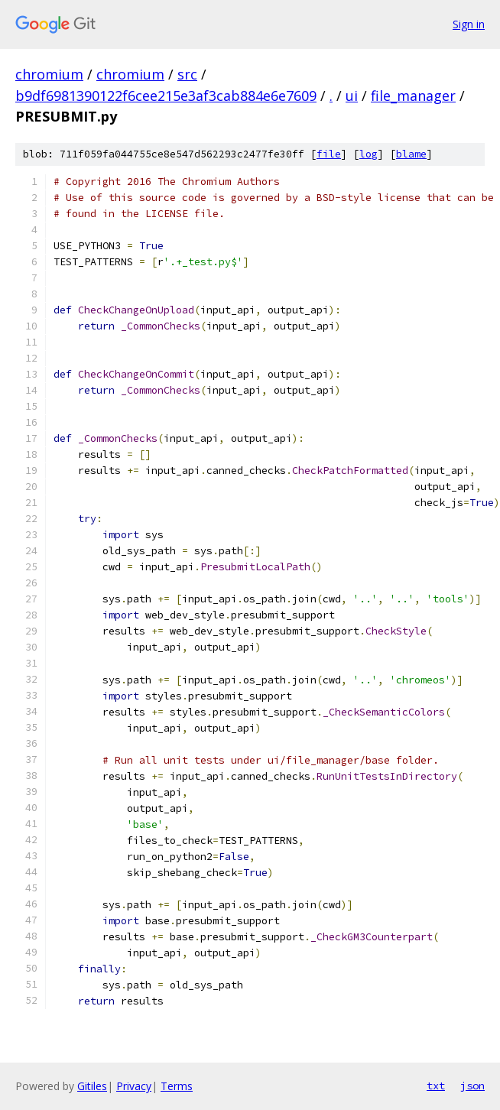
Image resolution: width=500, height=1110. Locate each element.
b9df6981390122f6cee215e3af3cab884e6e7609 (166, 95)
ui (352, 95)
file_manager (413, 95)
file (329, 154)
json (472, 1085)
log (368, 154)
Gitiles (92, 1086)
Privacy (133, 1086)
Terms (177, 1086)
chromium (49, 74)
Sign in (469, 24)
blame (411, 154)
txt (436, 1085)
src (187, 74)
